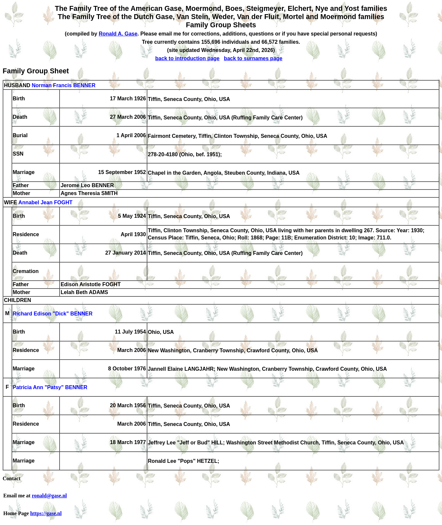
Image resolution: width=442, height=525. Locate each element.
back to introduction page (187, 58)
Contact (11, 478)
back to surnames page (253, 58)
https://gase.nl (46, 513)
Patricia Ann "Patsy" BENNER (50, 387)
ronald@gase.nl (49, 495)
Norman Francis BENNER (63, 85)
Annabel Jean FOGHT (45, 203)
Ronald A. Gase (118, 34)
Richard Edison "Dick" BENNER (53, 314)
